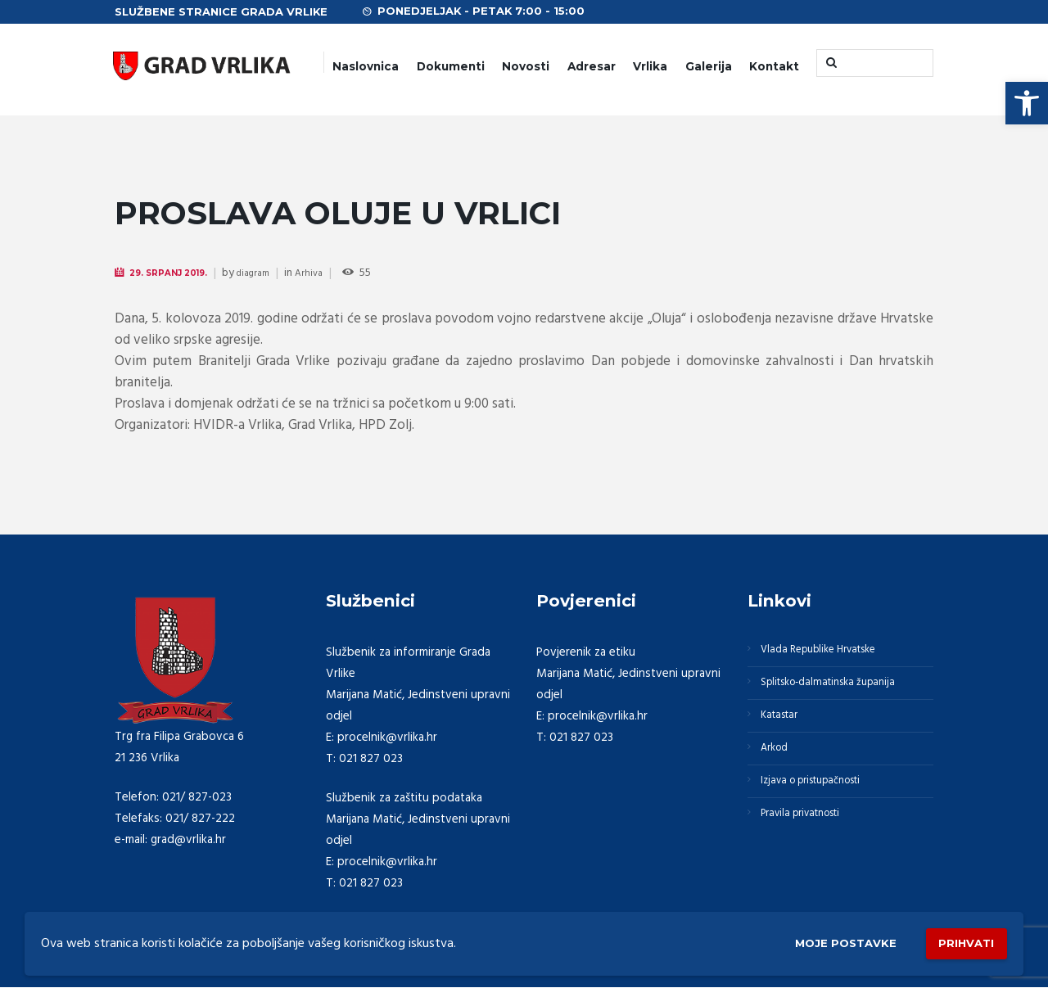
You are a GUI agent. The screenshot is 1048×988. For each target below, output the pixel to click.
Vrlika (650, 66)
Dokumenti (451, 66)
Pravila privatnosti (811, 849)
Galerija (708, 66)
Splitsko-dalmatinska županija (841, 692)
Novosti (525, 66)
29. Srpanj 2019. (176, 273)
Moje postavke (820, 940)
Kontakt (774, 66)
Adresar (591, 66)
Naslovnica (365, 66)
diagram (270, 273)
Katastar (785, 732)
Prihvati (960, 939)
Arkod (780, 771)
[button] (1026, 103)
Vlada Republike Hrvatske (831, 653)
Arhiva (330, 273)
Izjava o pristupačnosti (823, 810)
